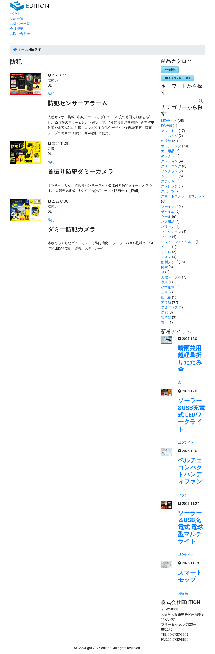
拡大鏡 (166, 297)
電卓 (164, 322)
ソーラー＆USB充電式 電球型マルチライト (190, 527)
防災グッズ (169, 307)
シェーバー (169, 176)
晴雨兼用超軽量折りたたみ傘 (190, 359)
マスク (166, 257)
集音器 (166, 317)
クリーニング (171, 166)
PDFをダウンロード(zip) (177, 77)
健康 (164, 267)
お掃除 (166, 141)
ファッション (171, 232)
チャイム (167, 212)
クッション (169, 161)
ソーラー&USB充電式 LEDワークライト (191, 414)
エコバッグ (169, 136)
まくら (166, 252)
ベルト (166, 247)
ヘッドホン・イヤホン (178, 242)
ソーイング (169, 206)
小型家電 (167, 287)
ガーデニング (171, 146)
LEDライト (169, 121)
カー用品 (167, 151)
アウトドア (169, 131)
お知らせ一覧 (20, 24)
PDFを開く (170, 69)
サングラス (169, 171)
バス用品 (167, 222)
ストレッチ (169, 186)
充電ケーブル (171, 277)
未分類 (166, 302)
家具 (164, 282)
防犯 (51, 94)
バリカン (167, 227)
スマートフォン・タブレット (183, 196)
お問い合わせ (20, 34)
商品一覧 (16, 19)
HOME (14, 14)
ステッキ (167, 181)
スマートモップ (190, 576)
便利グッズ (169, 262)
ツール (166, 217)
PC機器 (166, 126)
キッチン (167, 156)
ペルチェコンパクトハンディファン (190, 471)
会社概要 (16, 29)
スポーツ (167, 191)
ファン (166, 237)
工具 (164, 292)
